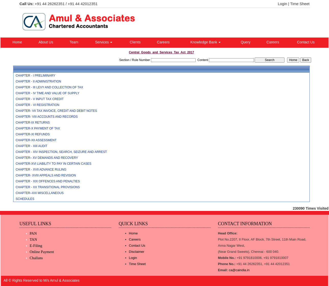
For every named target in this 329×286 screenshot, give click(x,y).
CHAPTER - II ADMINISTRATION (38, 81)
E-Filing (36, 246)
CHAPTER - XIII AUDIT (31, 146)
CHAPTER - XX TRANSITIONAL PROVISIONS (48, 187)
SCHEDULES (25, 199)
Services (103, 42)
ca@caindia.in (239, 270)
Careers (163, 42)
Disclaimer (137, 252)
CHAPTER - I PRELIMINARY (35, 75)
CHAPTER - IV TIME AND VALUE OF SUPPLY (47, 93)
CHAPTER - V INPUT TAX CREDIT (40, 99)
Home (17, 42)
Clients (135, 42)
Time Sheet (299, 4)
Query (245, 42)
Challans (36, 258)
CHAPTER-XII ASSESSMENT (36, 140)
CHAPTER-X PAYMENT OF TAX (38, 128)
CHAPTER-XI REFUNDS (33, 134)
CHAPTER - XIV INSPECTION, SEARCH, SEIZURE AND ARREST (61, 152)
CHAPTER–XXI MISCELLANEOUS (40, 193)
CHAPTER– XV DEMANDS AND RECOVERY (47, 158)
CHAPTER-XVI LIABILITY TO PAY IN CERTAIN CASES (53, 163)
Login (282, 4)
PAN (33, 233)
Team (73, 42)
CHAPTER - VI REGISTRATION (37, 105)
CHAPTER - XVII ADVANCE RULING (41, 169)
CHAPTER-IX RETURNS (33, 122)
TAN (33, 239)
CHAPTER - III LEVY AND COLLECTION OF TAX (49, 87)
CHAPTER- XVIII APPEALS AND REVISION (46, 175)
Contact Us (305, 42)
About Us (45, 42)
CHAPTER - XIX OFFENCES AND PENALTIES (48, 181)
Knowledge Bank (205, 42)
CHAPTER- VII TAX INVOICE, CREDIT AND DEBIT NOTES (56, 111)
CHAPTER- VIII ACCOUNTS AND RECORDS (47, 116)
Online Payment (42, 252)
